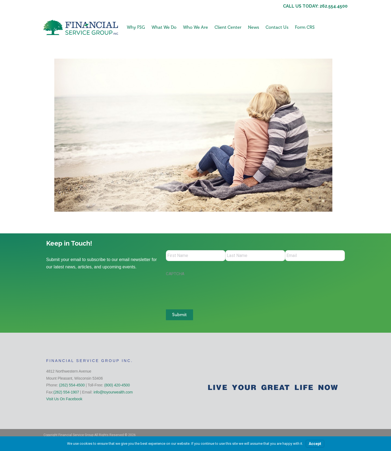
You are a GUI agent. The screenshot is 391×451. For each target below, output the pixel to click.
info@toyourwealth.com (113, 392)
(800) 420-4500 (117, 385)
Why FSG (136, 27)
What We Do (164, 27)
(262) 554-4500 (72, 385)
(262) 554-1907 (66, 392)
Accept (315, 444)
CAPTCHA (175, 273)
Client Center (228, 27)
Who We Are (195, 27)
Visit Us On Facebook (64, 399)
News (253, 27)
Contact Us (277, 27)
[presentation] (207, 290)
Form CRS (305, 27)
